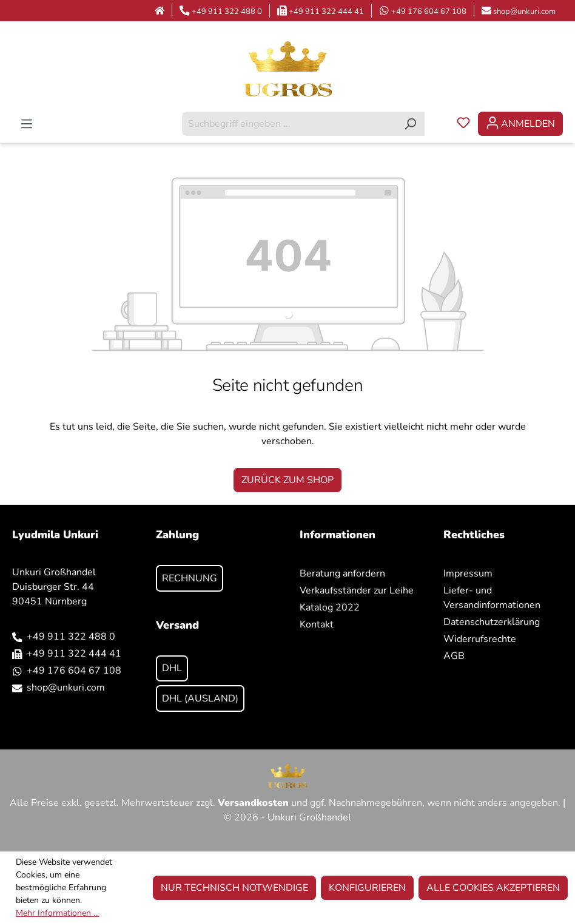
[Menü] (26, 124)
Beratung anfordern (342, 573)
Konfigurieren (367, 887)
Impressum (468, 573)
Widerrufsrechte (479, 639)
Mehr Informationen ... (57, 913)
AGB (454, 656)
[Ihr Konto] (520, 124)
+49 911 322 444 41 (326, 11)
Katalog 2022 (330, 607)
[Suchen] (410, 124)
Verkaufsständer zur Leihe (357, 590)
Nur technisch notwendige (234, 887)
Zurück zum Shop (287, 480)
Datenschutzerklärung (491, 622)
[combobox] (289, 124)
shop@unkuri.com (524, 11)
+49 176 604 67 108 (428, 11)
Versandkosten (253, 803)
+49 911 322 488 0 (227, 11)
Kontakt (317, 624)
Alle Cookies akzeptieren (493, 887)
